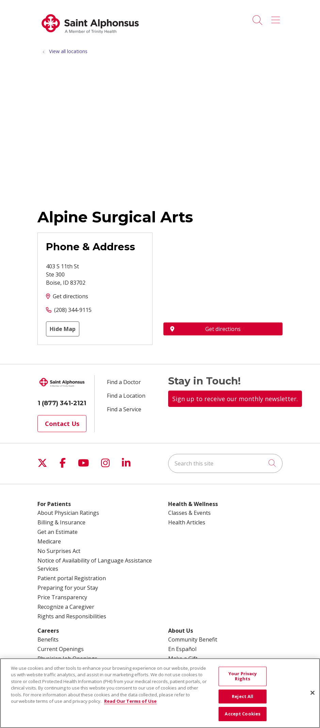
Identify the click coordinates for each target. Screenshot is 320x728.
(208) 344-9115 (73, 310)
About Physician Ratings (68, 513)
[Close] (312, 692)
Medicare (49, 541)
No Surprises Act (58, 551)
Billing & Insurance (61, 522)
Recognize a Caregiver (65, 607)
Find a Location (126, 395)
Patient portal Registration (71, 578)
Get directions (70, 296)
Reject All (242, 696)
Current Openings (60, 649)
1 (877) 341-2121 (62, 403)
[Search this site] (225, 463)
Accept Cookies (242, 714)
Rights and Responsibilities (71, 616)
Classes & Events (189, 513)
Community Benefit (192, 639)
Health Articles (186, 522)
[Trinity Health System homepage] (90, 37)
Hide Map (63, 329)
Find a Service (124, 409)
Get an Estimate (57, 532)
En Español (182, 649)
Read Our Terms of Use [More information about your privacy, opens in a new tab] (130, 701)
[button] (277, 17)
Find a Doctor (124, 382)
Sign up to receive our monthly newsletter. (235, 399)
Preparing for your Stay (67, 587)
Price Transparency (62, 597)
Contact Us (62, 424)
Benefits (48, 639)
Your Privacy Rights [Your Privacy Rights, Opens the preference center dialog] (242, 676)
